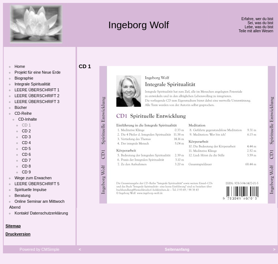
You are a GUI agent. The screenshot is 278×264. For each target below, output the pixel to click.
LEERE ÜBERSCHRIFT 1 (37, 90)
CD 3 (26, 137)
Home (20, 66)
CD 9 (26, 172)
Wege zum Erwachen (33, 178)
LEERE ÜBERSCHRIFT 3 (37, 101)
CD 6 (26, 154)
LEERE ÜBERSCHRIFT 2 (37, 96)
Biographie (24, 78)
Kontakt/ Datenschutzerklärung (41, 213)
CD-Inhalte (27, 119)
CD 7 (26, 160)
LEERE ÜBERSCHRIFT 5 (37, 184)
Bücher (21, 107)
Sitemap (13, 226)
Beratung (22, 195)
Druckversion (18, 234)
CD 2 (26, 131)
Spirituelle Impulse (31, 189)
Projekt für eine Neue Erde (38, 72)
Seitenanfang (177, 249)
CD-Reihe (23, 113)
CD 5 (26, 148)
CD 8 (26, 166)
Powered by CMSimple (39, 249)
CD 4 (26, 142)
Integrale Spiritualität (32, 84)
